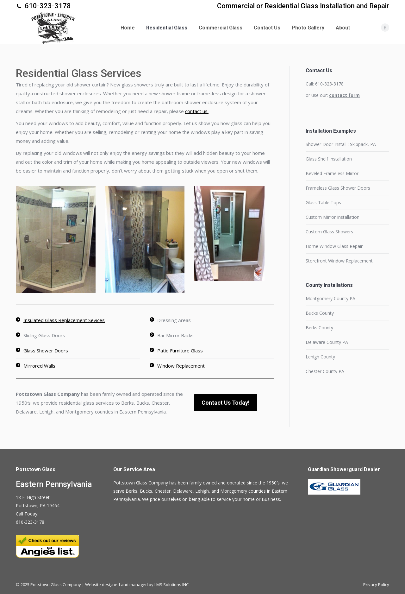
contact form (344, 95)
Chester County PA (325, 371)
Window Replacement (181, 366)
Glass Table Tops (323, 202)
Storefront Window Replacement (339, 261)
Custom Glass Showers (329, 232)
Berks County (319, 328)
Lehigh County (320, 357)
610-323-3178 (48, 6)
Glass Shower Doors (45, 350)
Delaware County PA (327, 342)
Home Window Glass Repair (334, 246)
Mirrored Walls (39, 366)
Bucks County (320, 313)
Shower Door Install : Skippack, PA (341, 144)
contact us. (197, 111)
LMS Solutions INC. (172, 584)
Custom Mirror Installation (332, 217)
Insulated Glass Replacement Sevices (64, 320)
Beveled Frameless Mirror (332, 173)
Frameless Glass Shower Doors (338, 188)
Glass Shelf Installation (329, 159)
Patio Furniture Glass (180, 350)
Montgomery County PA (330, 298)
